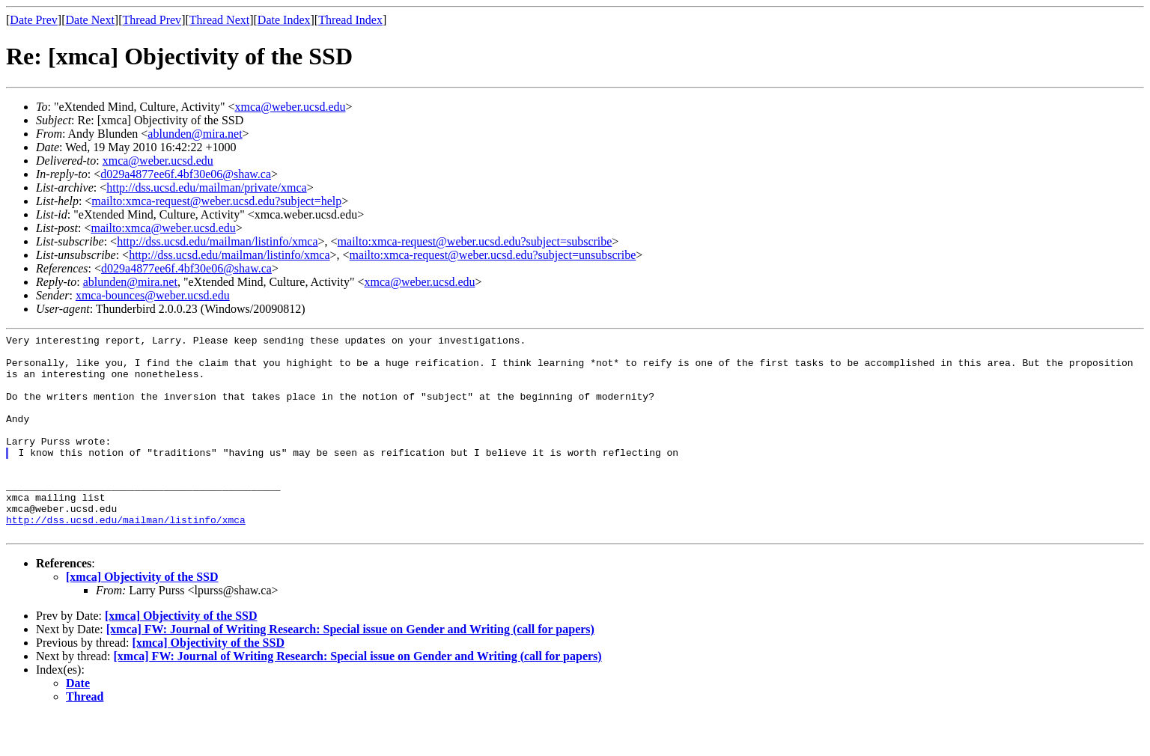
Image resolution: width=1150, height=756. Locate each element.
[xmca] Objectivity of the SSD (142, 617)
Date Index (284, 19)
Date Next (90, 19)
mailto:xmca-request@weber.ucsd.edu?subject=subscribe (475, 241)
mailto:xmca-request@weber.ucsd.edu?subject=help (216, 201)
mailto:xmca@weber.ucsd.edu (163, 228)
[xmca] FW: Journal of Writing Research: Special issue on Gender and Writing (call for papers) (350, 669)
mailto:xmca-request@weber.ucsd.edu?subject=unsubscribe (493, 255)
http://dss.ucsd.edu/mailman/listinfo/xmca (217, 241)
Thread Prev (151, 19)
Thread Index (350, 19)
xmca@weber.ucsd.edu (290, 106)
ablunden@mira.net (194, 133)
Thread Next (219, 19)
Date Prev (34, 19)
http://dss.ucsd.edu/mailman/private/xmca (206, 187)
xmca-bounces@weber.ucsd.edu (153, 295)
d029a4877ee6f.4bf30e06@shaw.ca (185, 174)
